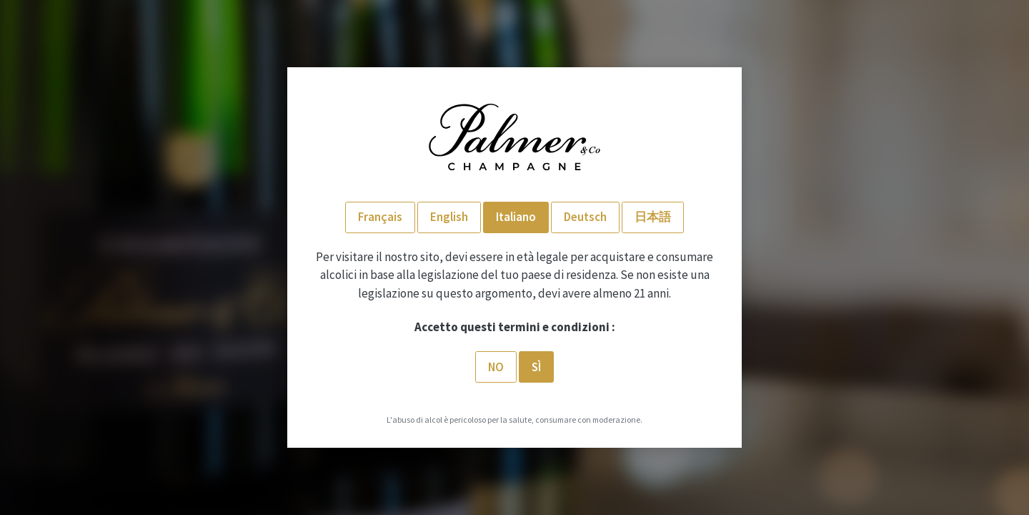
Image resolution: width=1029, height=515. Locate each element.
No (496, 367)
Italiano (516, 217)
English (449, 217)
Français (380, 217)
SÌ (536, 367)
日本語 (653, 217)
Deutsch (585, 217)
